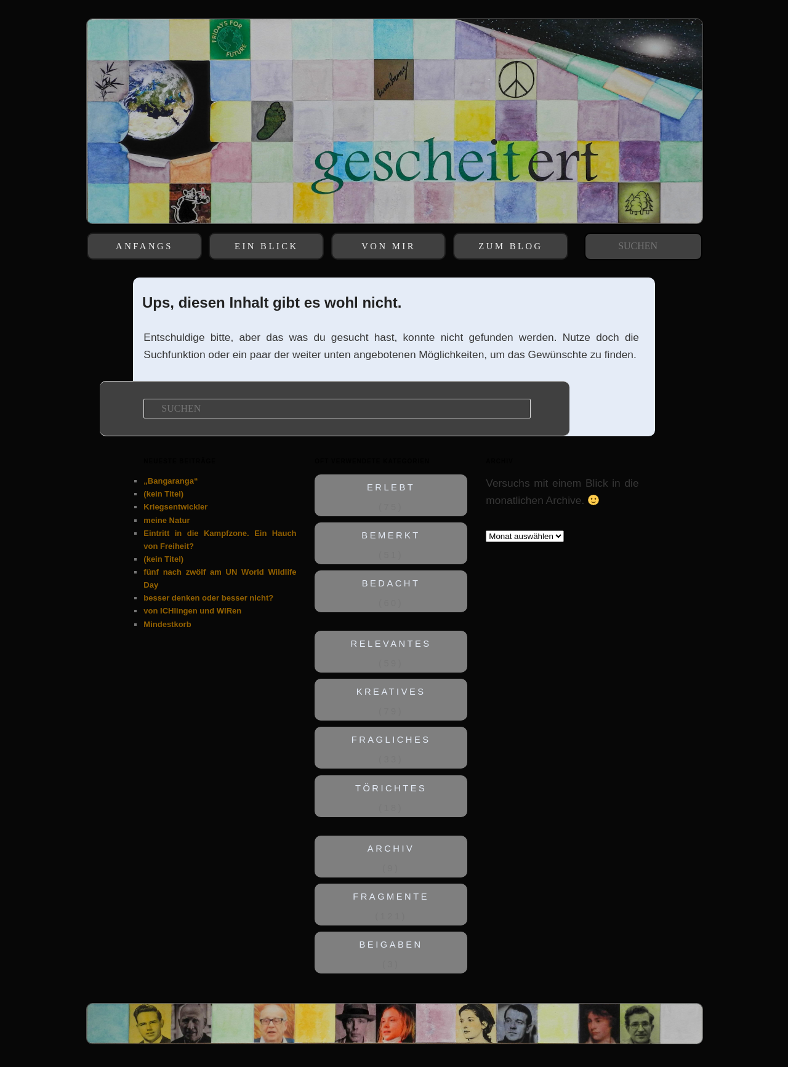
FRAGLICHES (391, 740)
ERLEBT (391, 487)
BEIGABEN (391, 944)
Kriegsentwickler (175, 506)
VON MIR (388, 246)
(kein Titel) (163, 493)
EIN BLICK (267, 246)
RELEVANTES (391, 644)
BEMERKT (391, 535)
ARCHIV (391, 848)
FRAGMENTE (391, 896)
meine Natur (166, 520)
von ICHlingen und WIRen (192, 610)
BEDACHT (391, 583)
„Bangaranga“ (170, 481)
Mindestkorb (167, 624)
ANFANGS (144, 246)
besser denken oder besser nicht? (208, 597)
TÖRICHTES (391, 788)
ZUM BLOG (510, 246)
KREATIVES (391, 692)
